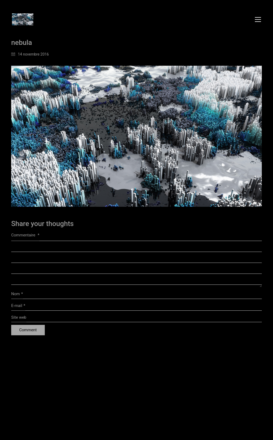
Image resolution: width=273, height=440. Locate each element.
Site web (18, 317)
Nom (17, 294)
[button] (258, 19)
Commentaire (25, 235)
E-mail (18, 306)
